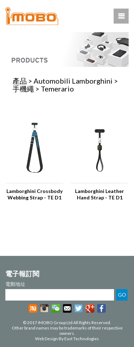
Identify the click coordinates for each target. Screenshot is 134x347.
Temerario (57, 88)
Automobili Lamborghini (73, 80)
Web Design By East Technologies (67, 338)
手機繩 (23, 88)
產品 (20, 80)
